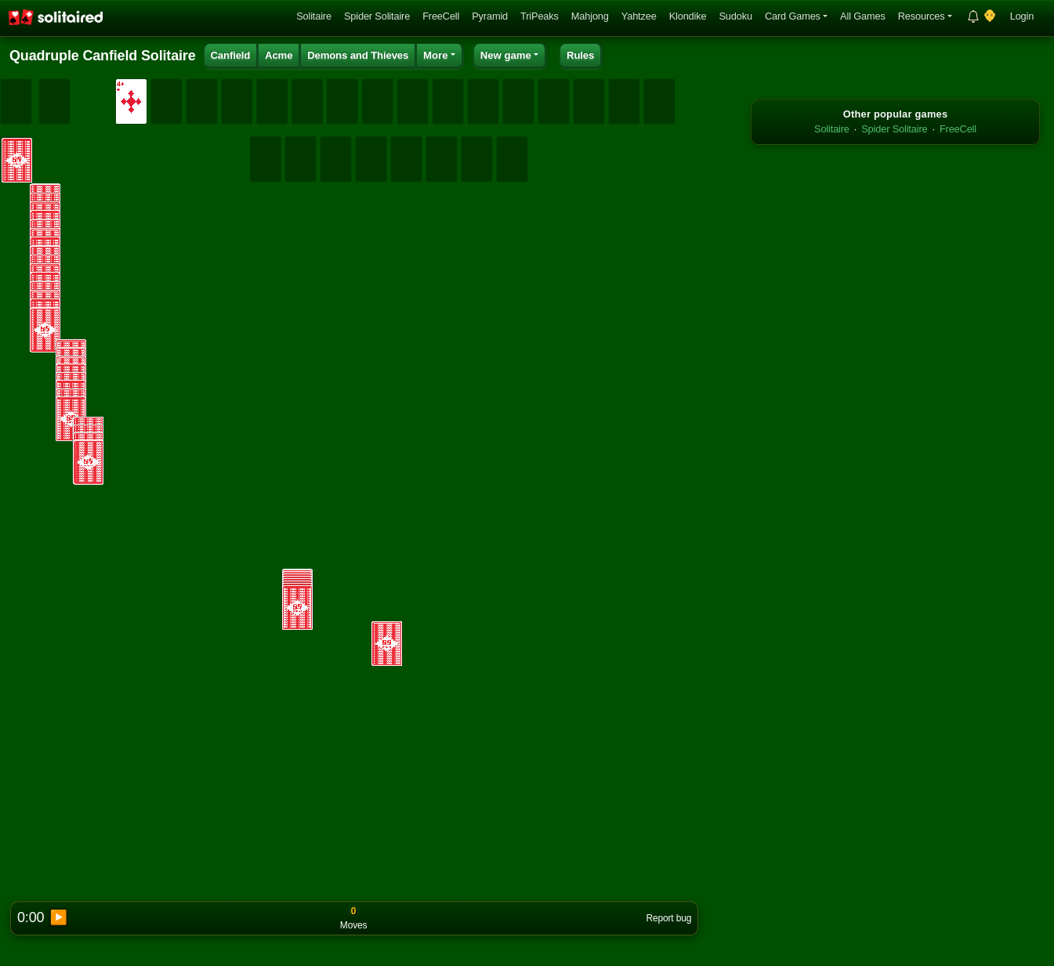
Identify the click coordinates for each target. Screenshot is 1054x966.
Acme (278, 55)
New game (505, 55)
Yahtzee (639, 16)
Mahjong (590, 16)
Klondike (688, 16)
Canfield (230, 55)
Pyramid (490, 16)
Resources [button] (921, 16)
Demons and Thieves (357, 55)
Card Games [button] (792, 16)
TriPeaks (539, 16)
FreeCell (440, 16)
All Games (863, 16)
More (435, 55)
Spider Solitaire (377, 16)
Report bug (668, 918)
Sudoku (735, 16)
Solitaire (313, 16)
